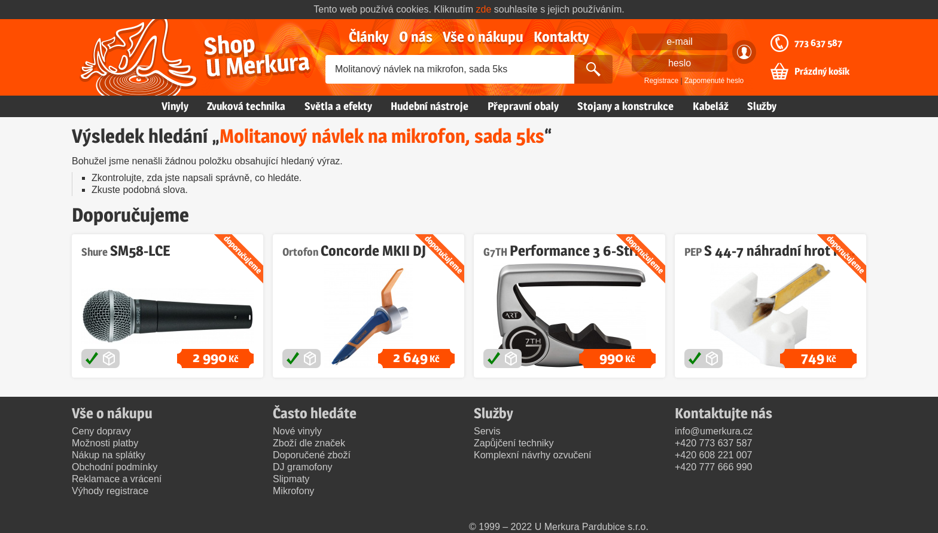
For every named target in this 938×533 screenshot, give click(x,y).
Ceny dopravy (101, 431)
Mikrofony (293, 491)
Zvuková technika (246, 106)
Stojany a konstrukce (625, 106)
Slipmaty (291, 479)
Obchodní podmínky (114, 467)
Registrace (661, 80)
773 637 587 (818, 43)
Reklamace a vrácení (117, 479)
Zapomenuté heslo (714, 80)
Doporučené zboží (312, 455)
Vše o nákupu (483, 36)
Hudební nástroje (429, 106)
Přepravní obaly (523, 106)
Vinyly (175, 106)
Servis (487, 431)
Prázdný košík (821, 71)
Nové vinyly (297, 431)
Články (369, 36)
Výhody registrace (110, 491)
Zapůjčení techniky (513, 443)
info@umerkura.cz (714, 431)
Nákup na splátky (108, 455)
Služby (761, 106)
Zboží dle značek (309, 443)
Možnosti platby (105, 443)
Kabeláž (711, 106)
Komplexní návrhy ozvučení (533, 455)
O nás (416, 36)
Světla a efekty (338, 106)
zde (484, 9)
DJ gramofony (303, 467)
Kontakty (561, 36)
